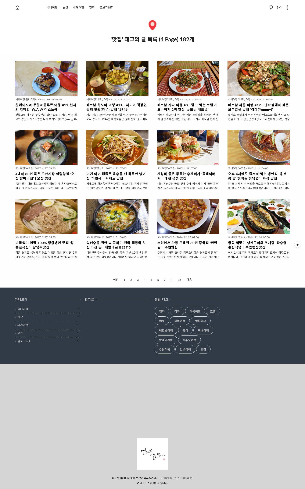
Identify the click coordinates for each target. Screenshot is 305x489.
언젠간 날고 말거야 (146, 477)
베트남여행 (166, 330)
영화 (92, 7)
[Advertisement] (152, 400)
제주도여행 (189, 340)
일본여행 (185, 349)
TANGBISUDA (184, 477)
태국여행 (195, 311)
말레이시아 (166, 340)
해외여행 (179, 321)
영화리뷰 (200, 321)
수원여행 (164, 349)
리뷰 (177, 311)
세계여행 (78, 7)
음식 (185, 330)
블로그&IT (106, 7)
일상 (65, 7)
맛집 (203, 349)
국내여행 (52, 7)
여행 (162, 321)
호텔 (213, 311)
